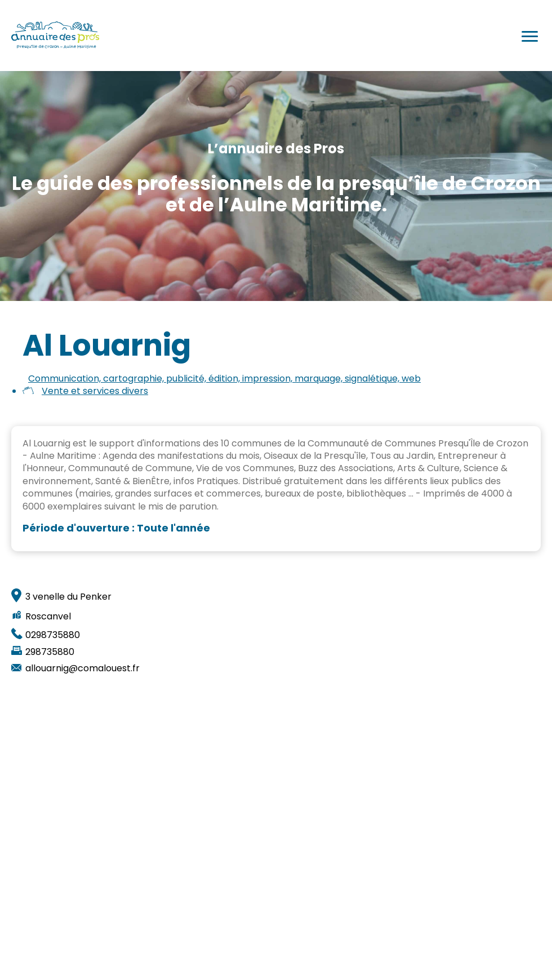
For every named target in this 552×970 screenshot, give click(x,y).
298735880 (49, 652)
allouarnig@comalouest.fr (82, 668)
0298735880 (52, 635)
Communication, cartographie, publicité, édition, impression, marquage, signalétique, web (224, 379)
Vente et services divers (95, 390)
